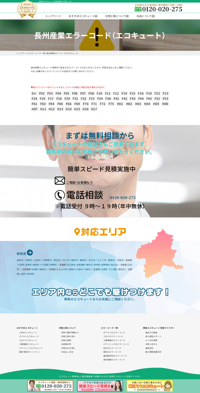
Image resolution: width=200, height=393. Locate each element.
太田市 (37, 259)
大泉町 (21, 264)
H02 (129, 104)
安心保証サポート (153, 336)
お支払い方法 (67, 351)
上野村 (23, 273)
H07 (35, 109)
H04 (147, 104)
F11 (108, 93)
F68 (68, 104)
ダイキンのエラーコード (114, 332)
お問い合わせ (151, 343)
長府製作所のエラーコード (115, 355)
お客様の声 (66, 343)
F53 (165, 99)
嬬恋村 (89, 264)
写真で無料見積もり (70, 332)
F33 (92, 99)
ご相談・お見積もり (88, 179)
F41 (116, 99)
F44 (141, 99)
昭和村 (72, 268)
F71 (94, 104)
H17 (94, 109)
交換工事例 (66, 340)
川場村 (87, 268)
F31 (75, 99)
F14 (124, 93)
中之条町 (71, 264)
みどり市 (101, 259)
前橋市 (29, 259)
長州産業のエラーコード (114, 359)
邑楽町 (28, 264)
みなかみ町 (62, 268)
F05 (66, 93)
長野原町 (105, 264)
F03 (50, 93)
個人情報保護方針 (153, 351)
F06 (75, 93)
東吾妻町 (81, 264)
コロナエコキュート (28, 340)
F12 (116, 93)
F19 (149, 93)
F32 (83, 99)
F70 (85, 104)
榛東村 (42, 268)
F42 (124, 99)
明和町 (53, 264)
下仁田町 (113, 268)
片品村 (79, 268)
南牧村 (121, 268)
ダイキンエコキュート (29, 336)
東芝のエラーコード (112, 351)
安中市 (92, 259)
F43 (132, 99)
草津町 (97, 264)
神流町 (30, 273)
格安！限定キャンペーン (29, 351)
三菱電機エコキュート (29, 343)
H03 (138, 104)
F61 (34, 104)
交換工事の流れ (68, 336)
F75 (111, 104)
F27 (51, 99)
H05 (156, 104)
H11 (43, 109)
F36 (108, 99)
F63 (43, 104)
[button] (83, 16)
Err (34, 93)
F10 (99, 93)
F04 (58, 93)
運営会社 (149, 347)
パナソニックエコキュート (31, 347)
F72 (102, 104)
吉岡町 (35, 268)
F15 (132, 93)
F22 (157, 93)
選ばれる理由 (151, 332)
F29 (67, 99)
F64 (51, 104)
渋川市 (65, 259)
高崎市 (20, 259)
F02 (42, 93)
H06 (165, 104)
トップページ (53, 16)
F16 (140, 93)
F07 (83, 93)
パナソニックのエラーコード (116, 343)
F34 (100, 99)
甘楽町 (104, 268)
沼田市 (120, 259)
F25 (42, 99)
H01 (120, 104)
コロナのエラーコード (113, 336)
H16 (86, 109)
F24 (34, 99)
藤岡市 (83, 259)
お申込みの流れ (68, 347)
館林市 (74, 259)
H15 (77, 109)
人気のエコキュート (28, 332)
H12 (52, 109)
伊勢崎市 (47, 259)
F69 (77, 104)
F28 (59, 99)
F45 (149, 99)
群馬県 (26, 252)
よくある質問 (151, 340)
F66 (60, 104)
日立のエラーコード (112, 347)
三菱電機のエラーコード (114, 340)
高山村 (114, 264)
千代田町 (44, 264)
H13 (60, 109)
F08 (91, 93)
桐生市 (57, 259)
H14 (69, 109)
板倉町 (36, 264)
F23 (165, 93)
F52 (157, 99)
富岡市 (111, 259)
